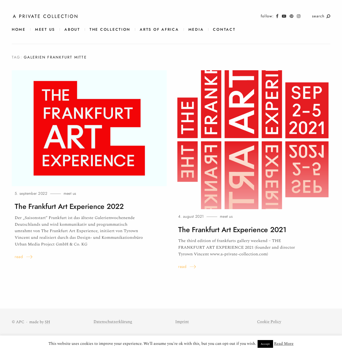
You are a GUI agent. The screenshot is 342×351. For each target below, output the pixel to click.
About (72, 29)
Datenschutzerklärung (113, 322)
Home (19, 29)
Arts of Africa (159, 29)
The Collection (110, 29)
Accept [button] (265, 344)
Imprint (182, 322)
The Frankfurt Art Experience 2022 (69, 206)
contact (224, 29)
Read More (283, 344)
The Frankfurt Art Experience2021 (232, 230)
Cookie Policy (269, 322)
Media (196, 29)
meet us (45, 29)
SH (47, 322)
